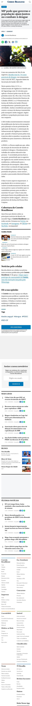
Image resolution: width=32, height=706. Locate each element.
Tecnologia (4, 667)
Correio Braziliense (5, 639)
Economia (3, 651)
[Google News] (13, 43)
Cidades (3, 644)
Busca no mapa (20, 698)
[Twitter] (9, 43)
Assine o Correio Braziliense (8, 686)
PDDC (25, 343)
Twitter (22, 248)
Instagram (15, 250)
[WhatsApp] (2, 43)
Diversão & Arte (5, 656)
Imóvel (19, 691)
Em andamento (20, 675)
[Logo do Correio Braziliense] (16, 2)
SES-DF (5, 347)
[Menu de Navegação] (2, 2)
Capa (2, 642)
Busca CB (3, 682)
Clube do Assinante (6, 684)
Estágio (18, 647)
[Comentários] (16, 43)
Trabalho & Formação (22, 645)
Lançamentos (20, 700)
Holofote (3, 664)
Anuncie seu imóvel (21, 696)
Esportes (3, 658)
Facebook (4, 250)
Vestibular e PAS (21, 656)
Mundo (3, 653)
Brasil (2, 649)
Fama (2, 694)
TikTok (24, 250)
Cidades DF (10, 31)
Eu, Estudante (22, 638)
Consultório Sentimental (7, 696)
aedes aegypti (7, 343)
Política (3, 647)
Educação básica (21, 640)
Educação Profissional (22, 660)
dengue (18, 343)
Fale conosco (20, 665)
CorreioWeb (6, 691)
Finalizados (19, 680)
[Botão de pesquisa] (30, 2)
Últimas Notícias (21, 651)
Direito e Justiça (5, 677)
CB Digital (3, 679)
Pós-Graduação (20, 663)
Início (3, 31)
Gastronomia (4, 698)
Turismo (3, 669)
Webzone (3, 700)
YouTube (4, 252)
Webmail (3, 702)
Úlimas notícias (20, 702)
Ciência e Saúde (5, 660)
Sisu (18, 658)
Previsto (19, 673)
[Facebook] (6, 43)
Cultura (18, 654)
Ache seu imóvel (21, 694)
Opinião (3, 662)
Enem (18, 649)
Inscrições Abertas (21, 677)
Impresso (5, 672)
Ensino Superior (20, 643)
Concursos (21, 668)
